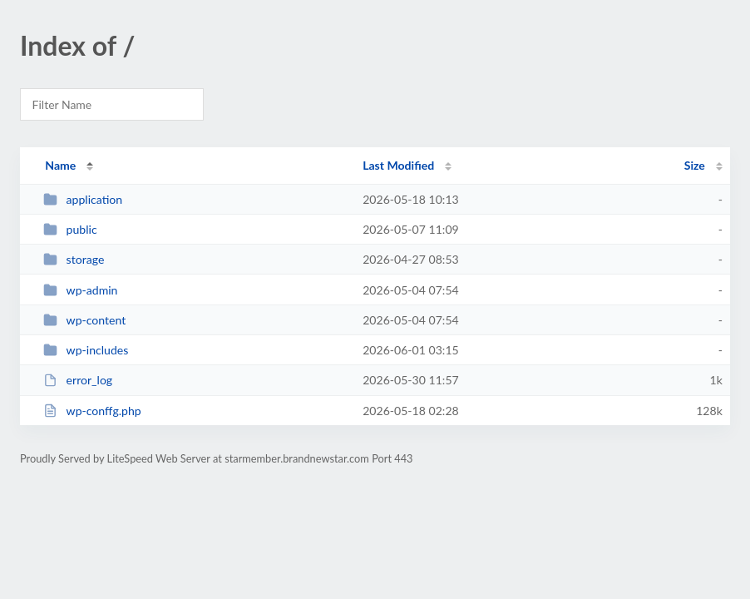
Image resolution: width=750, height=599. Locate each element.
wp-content (84, 320)
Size (694, 165)
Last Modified (398, 165)
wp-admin (80, 290)
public (69, 229)
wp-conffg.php (92, 410)
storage (73, 259)
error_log (77, 380)
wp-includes (85, 350)
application (82, 199)
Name (60, 165)
